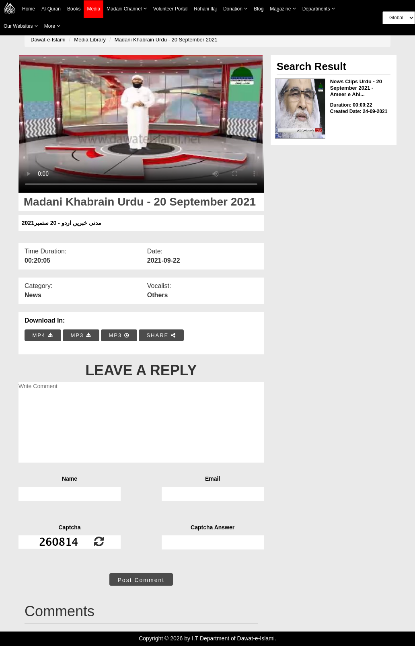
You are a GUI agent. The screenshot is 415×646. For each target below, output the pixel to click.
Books (73, 9)
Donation (235, 9)
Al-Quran (51, 9)
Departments (318, 9)
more (52, 26)
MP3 (80, 335)
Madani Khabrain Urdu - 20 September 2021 (166, 40)
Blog (258, 9)
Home (28, 9)
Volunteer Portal (170, 9)
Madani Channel (127, 9)
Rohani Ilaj (205, 9)
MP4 (43, 335)
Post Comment (141, 580)
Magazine (283, 9)
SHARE (161, 335)
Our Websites (21, 26)
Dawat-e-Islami (48, 40)
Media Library (90, 40)
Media (93, 9)
